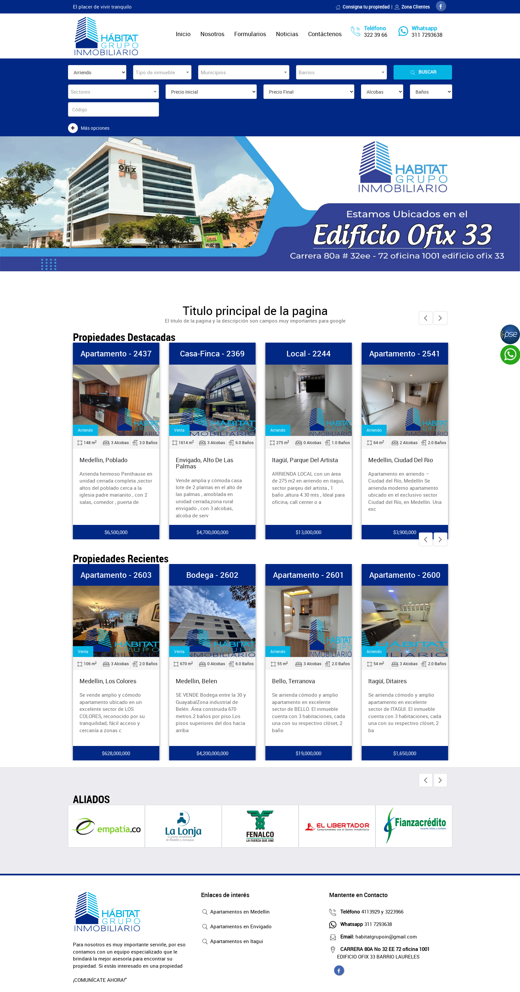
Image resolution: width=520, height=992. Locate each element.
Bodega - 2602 (212, 575)
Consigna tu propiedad (362, 7)
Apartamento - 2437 (116, 353)
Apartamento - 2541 (405, 353)
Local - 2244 (308, 353)
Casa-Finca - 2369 (212, 353)
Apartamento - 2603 (116, 575)
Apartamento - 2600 (405, 575)
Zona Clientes (412, 7)
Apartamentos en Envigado (236, 927)
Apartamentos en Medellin (235, 912)
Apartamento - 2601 (308, 575)
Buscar (422, 72)
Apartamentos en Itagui (232, 942)
